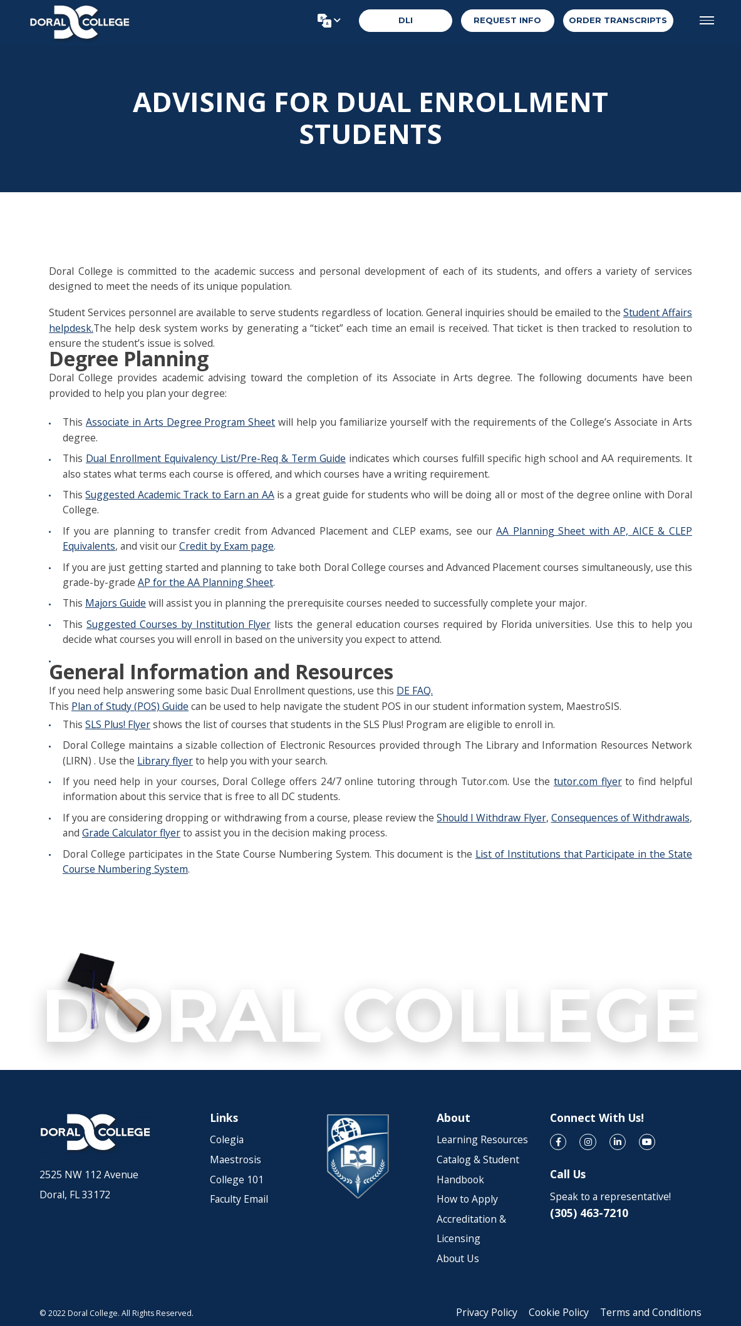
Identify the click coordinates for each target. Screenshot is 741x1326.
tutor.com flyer (588, 781)
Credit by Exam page (226, 546)
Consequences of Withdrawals (620, 818)
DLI (405, 21)
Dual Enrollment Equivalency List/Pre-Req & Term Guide (216, 458)
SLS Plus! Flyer (117, 724)
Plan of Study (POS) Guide (130, 706)
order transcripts (618, 21)
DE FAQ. (414, 690)
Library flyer (165, 761)
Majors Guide (115, 603)
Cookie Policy (559, 1312)
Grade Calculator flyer (131, 833)
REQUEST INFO (507, 21)
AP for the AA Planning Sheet (205, 582)
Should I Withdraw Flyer (491, 818)
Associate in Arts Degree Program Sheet (180, 422)
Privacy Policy (486, 1312)
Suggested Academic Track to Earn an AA (179, 494)
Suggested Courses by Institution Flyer (178, 624)
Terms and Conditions (651, 1312)
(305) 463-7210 (589, 1212)
